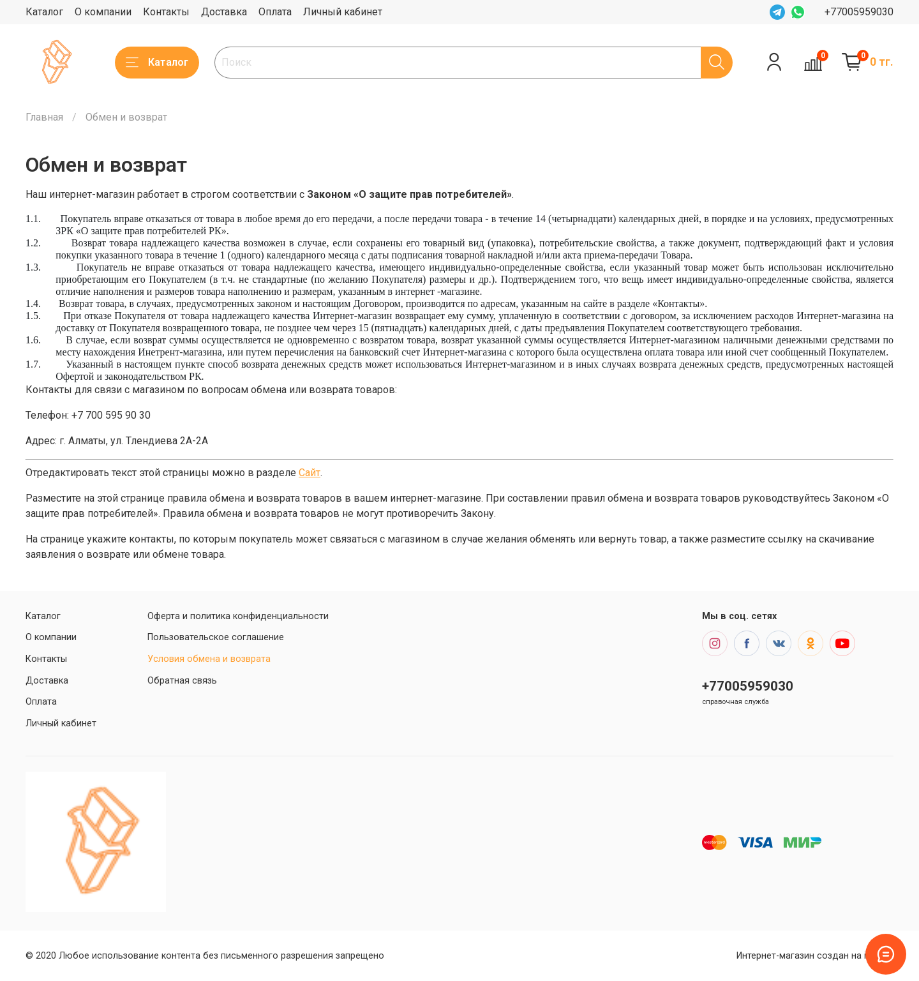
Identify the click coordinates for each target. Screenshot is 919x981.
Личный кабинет (342, 12)
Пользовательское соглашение (215, 637)
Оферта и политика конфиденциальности (238, 616)
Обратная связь (182, 680)
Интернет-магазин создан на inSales (814, 955)
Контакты (166, 12)
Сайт (309, 473)
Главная (44, 117)
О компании (103, 12)
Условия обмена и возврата (209, 659)
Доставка (224, 12)
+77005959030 (859, 12)
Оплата (275, 12)
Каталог (44, 12)
